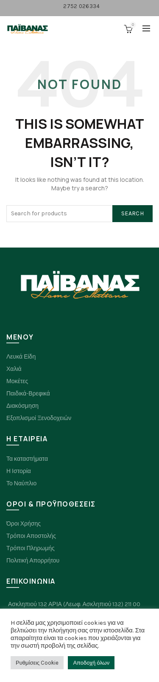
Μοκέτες (17, 381)
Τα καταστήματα (27, 458)
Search (132, 213)
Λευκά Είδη (21, 356)
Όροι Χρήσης (23, 523)
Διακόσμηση (22, 405)
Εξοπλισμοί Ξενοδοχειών (38, 418)
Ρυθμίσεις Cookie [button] (37, 663)
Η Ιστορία (18, 471)
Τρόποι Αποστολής (31, 536)
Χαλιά (14, 369)
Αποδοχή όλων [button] (91, 663)
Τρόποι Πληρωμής (30, 548)
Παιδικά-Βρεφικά (28, 393)
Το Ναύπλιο (21, 483)
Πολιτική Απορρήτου (32, 560)
